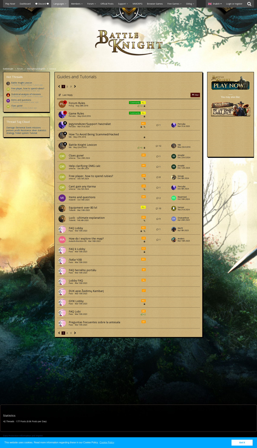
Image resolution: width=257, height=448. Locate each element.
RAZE (180, 228)
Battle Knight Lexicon (21, 82)
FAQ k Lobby (77, 249)
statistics (42, 130)
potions (10, 130)
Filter (195, 95)
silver (34, 130)
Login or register (234, 3)
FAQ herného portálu (82, 270)
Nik (70, 137)
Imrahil (181, 155)
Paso (71, 230)
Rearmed (182, 197)
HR (143, 311)
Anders (181, 239)
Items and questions (21, 99)
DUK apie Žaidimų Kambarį (86, 291)
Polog (71, 105)
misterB (72, 199)
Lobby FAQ (76, 280)
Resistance (26, 130)
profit (17, 130)
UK (143, 155)
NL (143, 280)
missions (36, 127)
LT (144, 290)
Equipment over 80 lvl (83, 207)
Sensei (181, 207)
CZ (143, 248)
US (143, 175)
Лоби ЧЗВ (75, 259)
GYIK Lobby (76, 301)
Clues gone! (17, 105)
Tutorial (33, 133)
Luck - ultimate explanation (87, 217)
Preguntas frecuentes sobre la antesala (94, 322)
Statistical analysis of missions (26, 94)
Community (135, 102)
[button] (103, 4)
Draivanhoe (183, 218)
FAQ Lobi (75, 311)
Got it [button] (242, 442)
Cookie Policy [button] (107, 442)
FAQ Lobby (76, 228)
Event (28, 127)
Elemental (20, 127)
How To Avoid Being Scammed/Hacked (94, 134)
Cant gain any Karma (82, 186)
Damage (10, 127)
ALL (143, 102)
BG (143, 259)
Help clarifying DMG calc (85, 166)
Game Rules (76, 113)
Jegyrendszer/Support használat (90, 124)
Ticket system (22, 133)
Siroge (181, 176)
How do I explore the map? (86, 238)
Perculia (72, 116)
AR (143, 322)
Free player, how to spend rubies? (27, 88)
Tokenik (72, 210)
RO (143, 227)
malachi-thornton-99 (77, 241)
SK (144, 269)
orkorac (72, 158)
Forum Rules (77, 103)
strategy (10, 133)
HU (143, 123)
